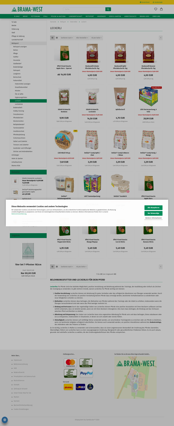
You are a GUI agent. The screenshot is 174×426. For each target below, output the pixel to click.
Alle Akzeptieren (153, 208)
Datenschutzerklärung (18, 214)
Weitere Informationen (153, 218)
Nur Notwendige (153, 213)
